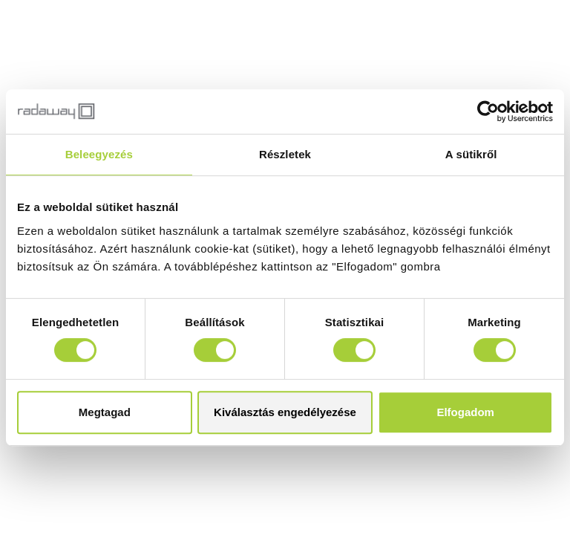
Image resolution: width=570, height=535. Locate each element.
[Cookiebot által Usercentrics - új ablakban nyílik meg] (488, 111)
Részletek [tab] (285, 154)
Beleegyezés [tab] (99, 154)
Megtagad (105, 412)
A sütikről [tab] (471, 154)
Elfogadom (465, 412)
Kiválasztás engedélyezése (285, 412)
